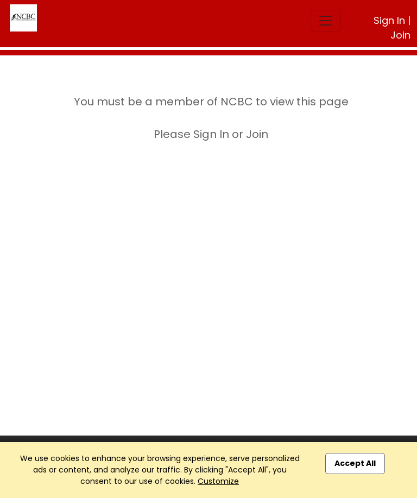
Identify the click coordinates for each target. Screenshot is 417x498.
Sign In (389, 20)
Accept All (355, 463)
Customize (218, 481)
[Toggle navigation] (326, 20)
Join (400, 35)
